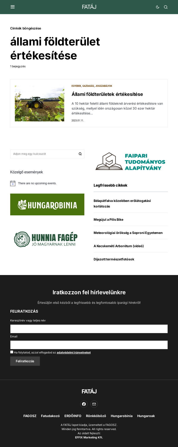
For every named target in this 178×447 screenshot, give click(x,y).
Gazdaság (88, 86)
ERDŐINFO (72, 416)
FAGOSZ (29, 416)
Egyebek (76, 86)
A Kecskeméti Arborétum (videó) (119, 246)
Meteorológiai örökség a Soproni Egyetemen (128, 233)
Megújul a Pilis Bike (108, 220)
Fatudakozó (50, 416)
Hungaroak (146, 416)
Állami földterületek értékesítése (107, 94)
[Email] (94, 404)
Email (13, 336)
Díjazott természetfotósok (114, 260)
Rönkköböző (96, 416)
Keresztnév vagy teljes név (28, 320)
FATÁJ (89, 6)
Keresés (80, 154)
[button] (12, 7)
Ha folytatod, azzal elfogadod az (50, 352)
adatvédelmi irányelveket (74, 352)
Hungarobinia (122, 416)
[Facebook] (84, 404)
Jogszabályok (103, 86)
